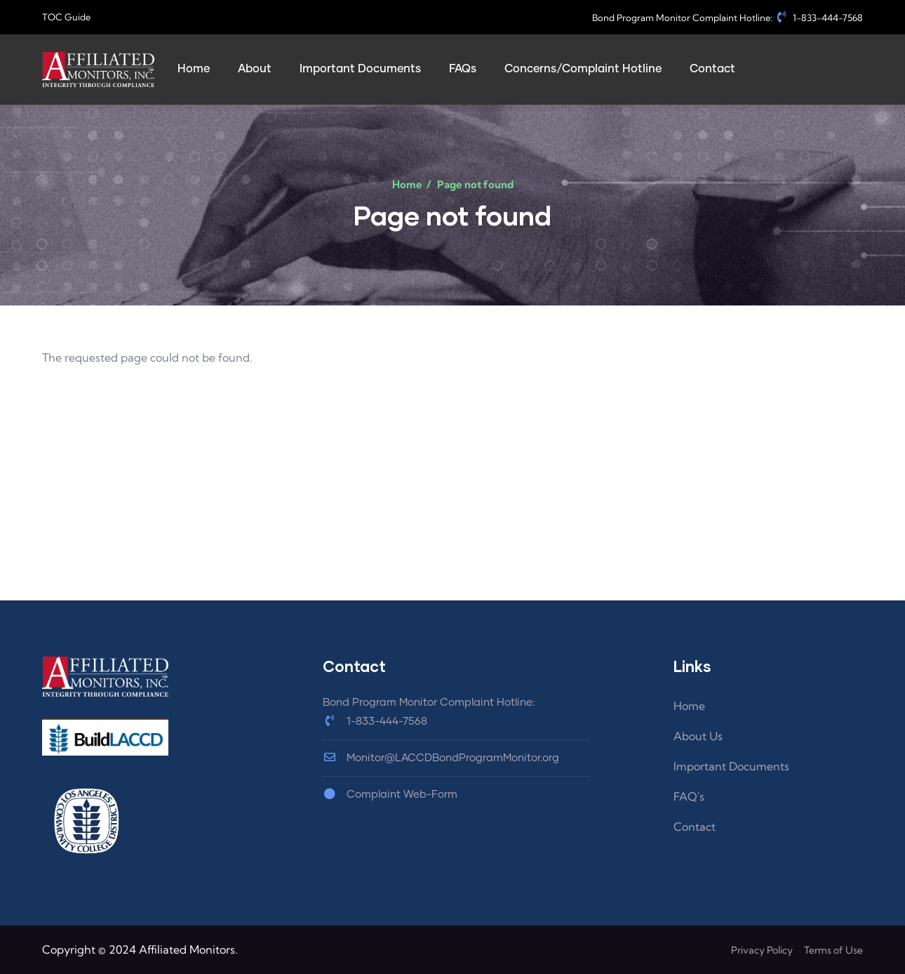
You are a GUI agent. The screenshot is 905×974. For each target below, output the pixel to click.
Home (407, 184)
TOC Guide (66, 16)
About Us (698, 736)
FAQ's (688, 796)
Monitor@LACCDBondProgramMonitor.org (441, 758)
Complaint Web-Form (390, 794)
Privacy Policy (762, 950)
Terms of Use (833, 950)
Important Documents (731, 766)
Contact (694, 827)
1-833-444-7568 (819, 17)
